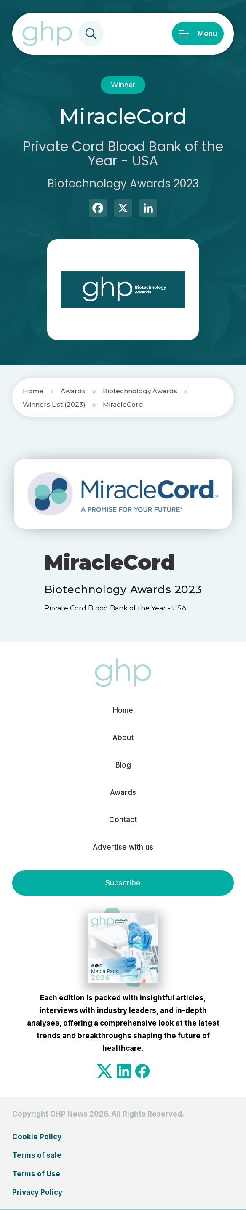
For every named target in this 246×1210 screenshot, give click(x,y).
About (123, 737)
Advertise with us (123, 847)
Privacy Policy (37, 1192)
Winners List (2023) (54, 404)
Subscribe (123, 883)
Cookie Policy (37, 1137)
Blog (123, 765)
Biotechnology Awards (140, 391)
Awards (73, 391)
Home (33, 391)
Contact (123, 820)
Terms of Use (36, 1174)
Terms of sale (37, 1155)
